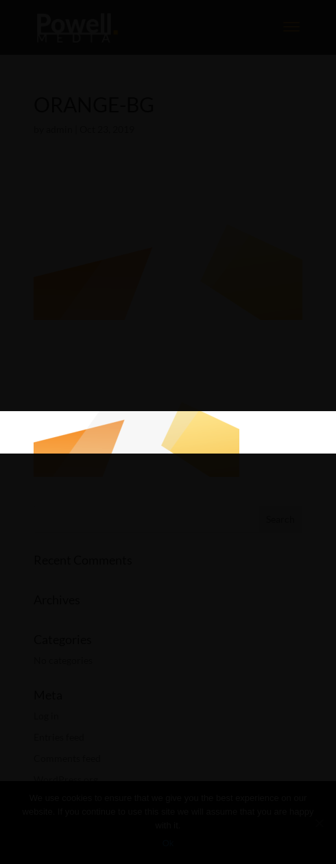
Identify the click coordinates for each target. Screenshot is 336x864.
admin (59, 129)
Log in (46, 715)
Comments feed (67, 758)
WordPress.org (66, 779)
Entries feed (59, 737)
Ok (168, 843)
